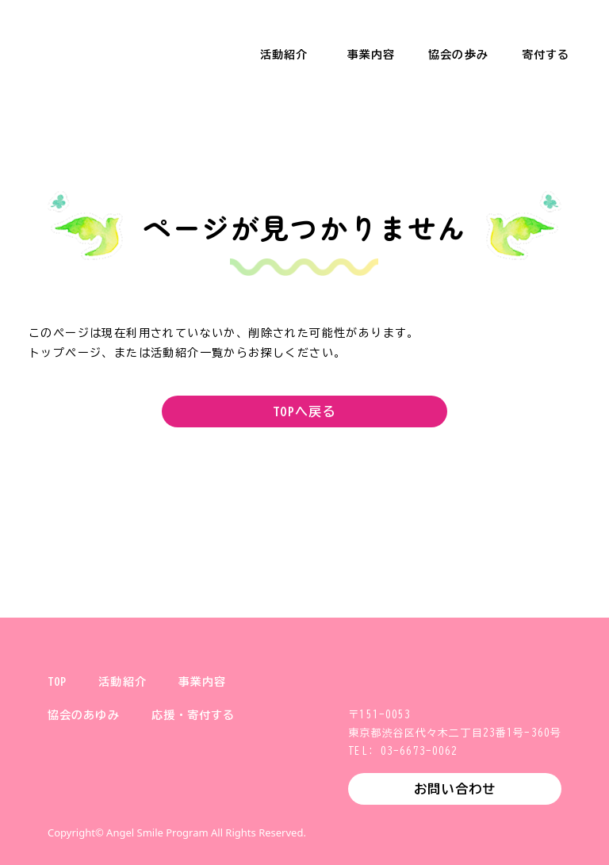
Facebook (161, 797)
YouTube (212, 797)
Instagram (111, 797)
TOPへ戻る (304, 411)
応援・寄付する (193, 715)
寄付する (545, 54)
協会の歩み (458, 54)
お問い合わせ (455, 789)
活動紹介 (284, 54)
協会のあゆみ (84, 715)
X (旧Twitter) (60, 797)
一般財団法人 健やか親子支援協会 (95, 40)
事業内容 (371, 54)
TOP (57, 681)
